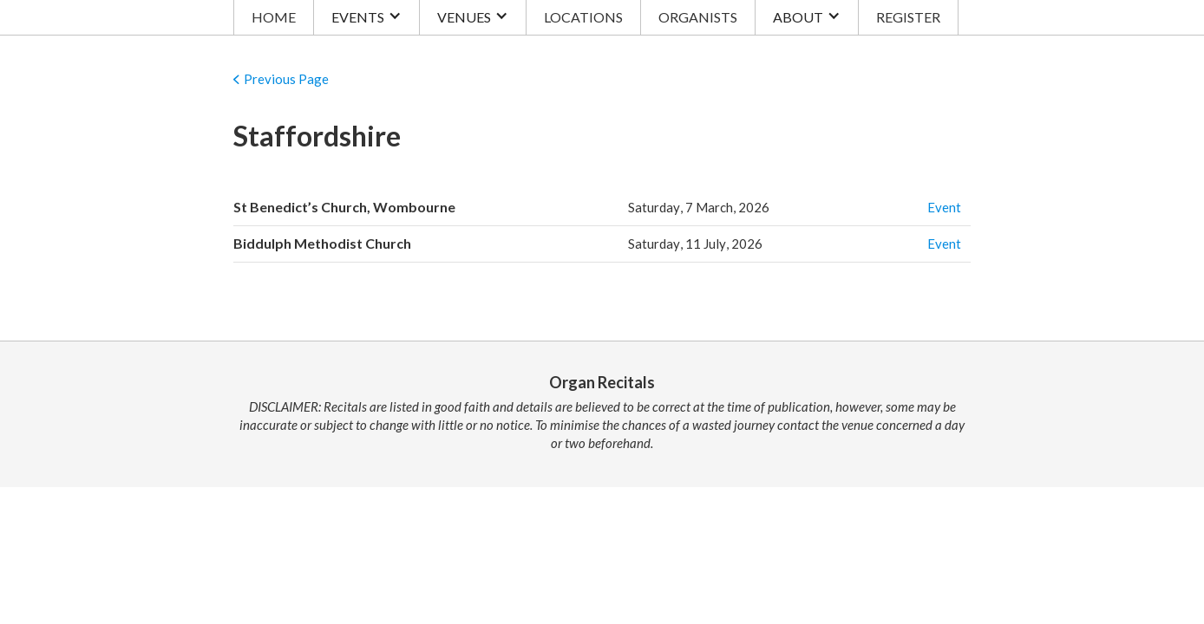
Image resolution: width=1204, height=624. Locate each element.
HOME (274, 17)
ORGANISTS (697, 17)
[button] (366, 17)
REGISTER (908, 17)
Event (944, 207)
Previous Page (286, 79)
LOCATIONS (583, 17)
